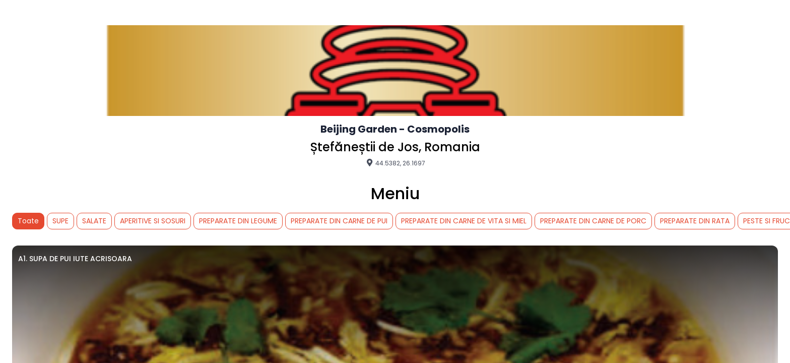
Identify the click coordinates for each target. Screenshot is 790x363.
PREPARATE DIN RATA (695, 221)
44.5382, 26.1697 (395, 163)
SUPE (60, 221)
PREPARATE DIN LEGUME (238, 221)
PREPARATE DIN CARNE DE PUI (339, 221)
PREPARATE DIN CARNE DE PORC (593, 221)
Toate (28, 221)
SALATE (94, 221)
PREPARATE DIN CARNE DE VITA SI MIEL (463, 221)
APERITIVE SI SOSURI (152, 221)
